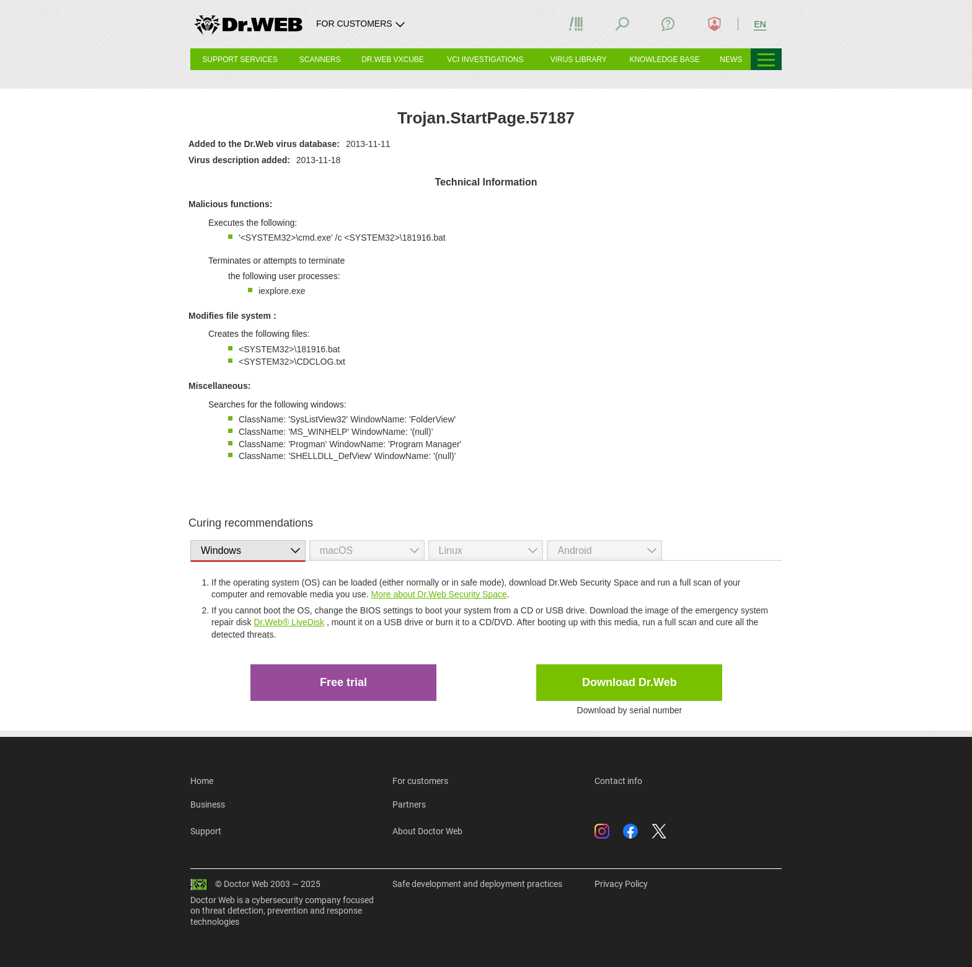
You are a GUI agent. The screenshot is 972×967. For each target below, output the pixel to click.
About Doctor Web (427, 831)
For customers (420, 781)
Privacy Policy (621, 884)
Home (201, 781)
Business (207, 804)
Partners (409, 804)
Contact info (618, 781)
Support (205, 831)
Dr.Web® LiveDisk (289, 622)
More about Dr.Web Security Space (439, 594)
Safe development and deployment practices (477, 884)
